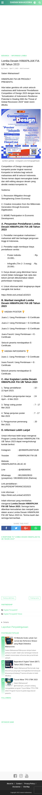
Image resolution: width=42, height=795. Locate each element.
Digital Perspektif (10, 610)
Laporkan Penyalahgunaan (14, 627)
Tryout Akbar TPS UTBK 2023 (26, 680)
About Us (10, 784)
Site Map (26, 787)
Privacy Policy (29, 784)
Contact (19, 784)
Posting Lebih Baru (8, 598)
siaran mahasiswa (21, 2)
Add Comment (24, 68)
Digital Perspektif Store (13, 614)
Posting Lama (34, 598)
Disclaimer (17, 787)
